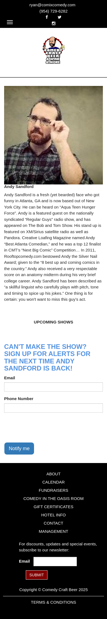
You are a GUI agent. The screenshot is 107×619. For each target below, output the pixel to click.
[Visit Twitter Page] (59, 17)
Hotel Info (53, 515)
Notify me (19, 448)
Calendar (53, 482)
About (53, 474)
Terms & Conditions (53, 602)
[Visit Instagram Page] (53, 23)
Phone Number (18, 398)
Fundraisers (53, 490)
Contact (53, 523)
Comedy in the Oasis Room (53, 498)
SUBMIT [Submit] (36, 575)
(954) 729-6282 (54, 11)
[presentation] (46, 427)
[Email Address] (55, 561)
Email (9, 377)
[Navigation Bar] (10, 22)
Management (53, 531)
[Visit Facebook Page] (47, 17)
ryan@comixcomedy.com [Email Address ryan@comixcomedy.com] (52, 4)
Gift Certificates (53, 506)
